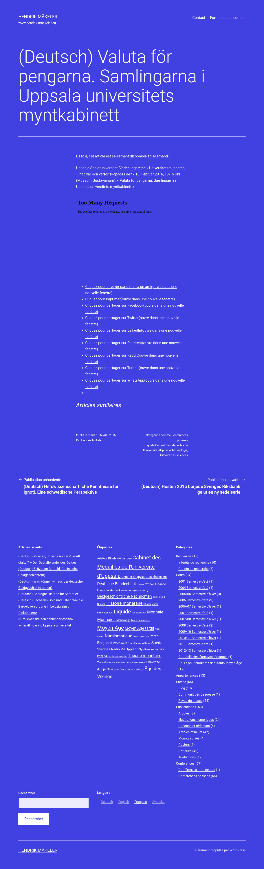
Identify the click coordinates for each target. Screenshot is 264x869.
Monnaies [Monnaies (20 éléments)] (106, 619)
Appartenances (187, 675)
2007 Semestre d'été (193, 613)
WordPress (238, 850)
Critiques (184, 751)
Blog (181, 688)
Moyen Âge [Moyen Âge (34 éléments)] (110, 628)
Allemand (160, 156)
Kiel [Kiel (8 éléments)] (111, 612)
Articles (184, 713)
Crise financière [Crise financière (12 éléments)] (156, 577)
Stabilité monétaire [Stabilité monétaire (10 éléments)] (139, 643)
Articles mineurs (190, 732)
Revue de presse (190, 701)
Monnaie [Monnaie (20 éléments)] (155, 612)
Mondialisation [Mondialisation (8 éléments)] (139, 612)
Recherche (183, 556)
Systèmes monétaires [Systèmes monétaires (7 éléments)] (117, 656)
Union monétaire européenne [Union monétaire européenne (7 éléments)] (132, 662)
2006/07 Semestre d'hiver (197, 606)
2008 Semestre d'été (193, 625)
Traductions (187, 757)
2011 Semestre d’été (193, 644)
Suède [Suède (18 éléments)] (156, 642)
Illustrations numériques (196, 719)
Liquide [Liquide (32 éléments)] (122, 611)
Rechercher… (27, 793)
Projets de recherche (193, 569)
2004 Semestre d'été (193, 588)
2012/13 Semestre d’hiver (197, 650)
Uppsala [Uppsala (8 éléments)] (115, 669)
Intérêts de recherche (193, 562)
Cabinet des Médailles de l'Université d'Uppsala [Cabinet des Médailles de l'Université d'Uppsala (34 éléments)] (129, 566)
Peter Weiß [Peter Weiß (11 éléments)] (120, 643)
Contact (198, 17)
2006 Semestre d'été (193, 600)
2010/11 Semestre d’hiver (197, 638)
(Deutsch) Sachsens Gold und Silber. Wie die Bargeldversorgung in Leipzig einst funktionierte (50, 606)
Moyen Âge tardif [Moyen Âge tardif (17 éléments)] (139, 628)
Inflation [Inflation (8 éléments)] (147, 604)
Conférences (185, 763)
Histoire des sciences (174, 455)
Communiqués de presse (196, 694)
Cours (180, 575)
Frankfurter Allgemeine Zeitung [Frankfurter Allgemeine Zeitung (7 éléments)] (134, 590)
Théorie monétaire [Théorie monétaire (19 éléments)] (144, 655)
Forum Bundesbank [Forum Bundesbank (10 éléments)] (108, 590)
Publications (185, 707)
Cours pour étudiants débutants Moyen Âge (210, 663)
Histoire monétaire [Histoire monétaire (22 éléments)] (124, 603)
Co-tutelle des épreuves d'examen (203, 657)
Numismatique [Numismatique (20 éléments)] (118, 635)
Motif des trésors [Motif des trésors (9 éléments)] (140, 620)
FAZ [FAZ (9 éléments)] (146, 584)
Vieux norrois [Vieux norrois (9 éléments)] (127, 669)
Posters (184, 744)
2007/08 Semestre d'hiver (197, 619)
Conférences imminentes (196, 770)
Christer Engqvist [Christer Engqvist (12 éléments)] (133, 577)
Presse (181, 682)
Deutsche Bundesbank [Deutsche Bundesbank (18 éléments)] (117, 583)
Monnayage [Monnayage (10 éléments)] (123, 620)
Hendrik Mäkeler (37, 16)
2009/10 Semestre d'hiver (197, 631)
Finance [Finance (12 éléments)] (160, 584)
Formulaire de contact (228, 17)
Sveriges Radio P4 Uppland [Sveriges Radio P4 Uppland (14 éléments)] (117, 649)
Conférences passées (194, 776)
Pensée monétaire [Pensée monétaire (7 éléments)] (141, 636)
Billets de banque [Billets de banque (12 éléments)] (120, 558)
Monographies (188, 738)
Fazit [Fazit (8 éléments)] (152, 584)
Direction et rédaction (194, 726)
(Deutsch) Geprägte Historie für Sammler (48, 594)
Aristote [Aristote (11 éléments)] (102, 558)
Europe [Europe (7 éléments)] (141, 584)
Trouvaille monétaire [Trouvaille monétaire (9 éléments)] (108, 662)
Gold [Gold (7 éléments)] (155, 597)
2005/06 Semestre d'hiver (197, 594)
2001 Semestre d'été (193, 581)
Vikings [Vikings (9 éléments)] (139, 669)
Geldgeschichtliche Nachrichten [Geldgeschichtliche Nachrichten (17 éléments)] (124, 596)
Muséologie (179, 450)
